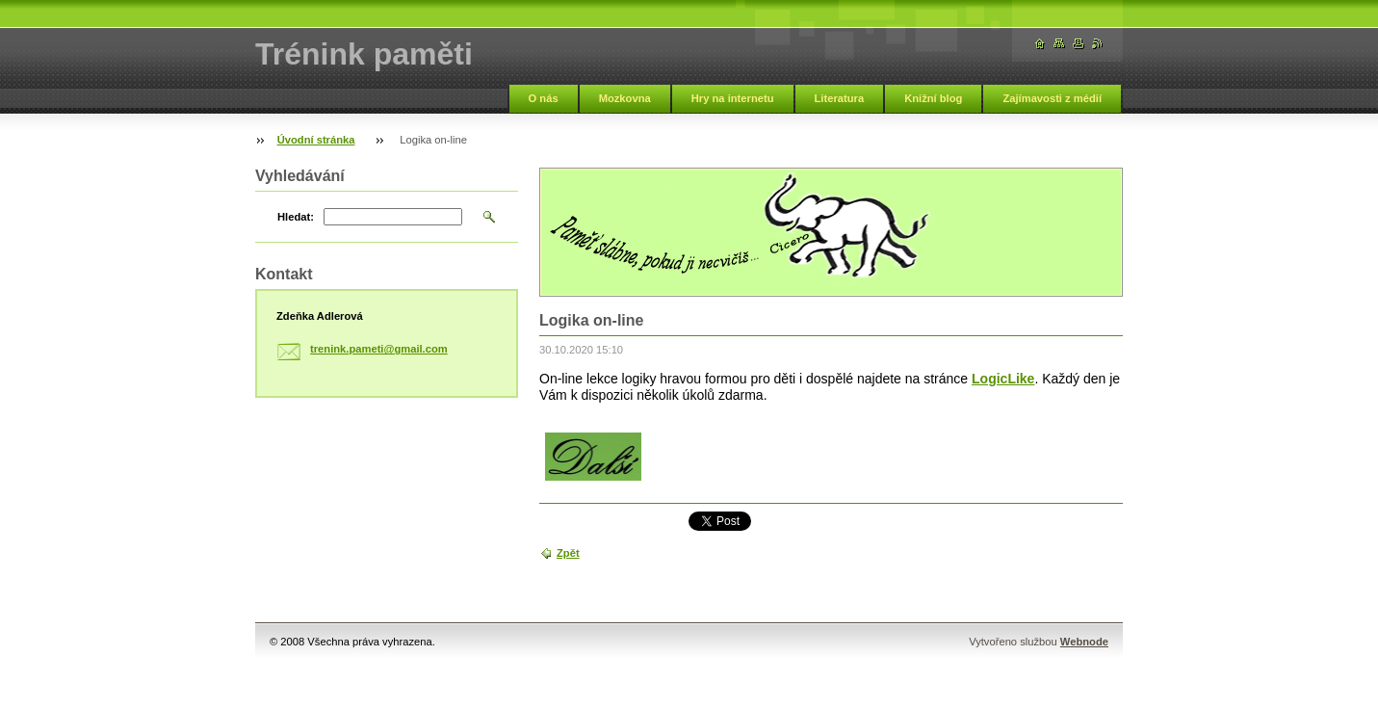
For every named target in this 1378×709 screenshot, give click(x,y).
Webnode (1084, 641)
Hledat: (295, 217)
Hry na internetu (732, 98)
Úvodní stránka (316, 139)
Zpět (568, 553)
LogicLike (1003, 378)
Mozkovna (625, 98)
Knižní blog (933, 98)
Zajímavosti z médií (1052, 98)
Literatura (840, 98)
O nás (544, 98)
